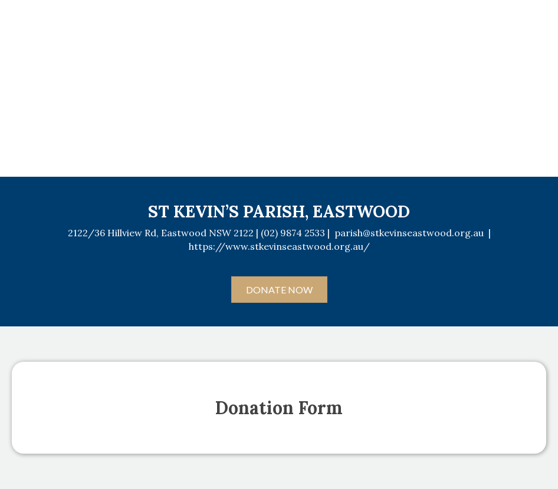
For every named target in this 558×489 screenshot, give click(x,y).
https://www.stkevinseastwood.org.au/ (279, 246)
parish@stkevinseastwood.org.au (409, 233)
